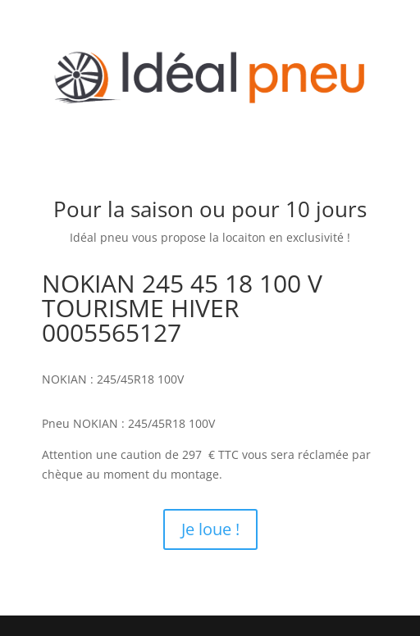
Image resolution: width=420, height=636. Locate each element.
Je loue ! (210, 529)
